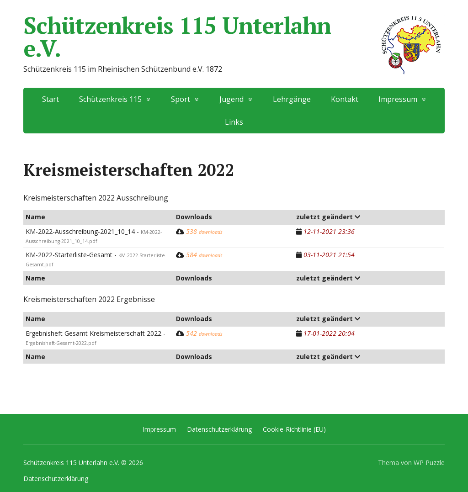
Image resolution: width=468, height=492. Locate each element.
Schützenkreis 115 (110, 99)
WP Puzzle (429, 462)
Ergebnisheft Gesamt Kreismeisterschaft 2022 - (95, 337)
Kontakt (344, 99)
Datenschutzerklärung (219, 429)
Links (234, 122)
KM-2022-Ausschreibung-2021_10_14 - (94, 235)
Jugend (231, 99)
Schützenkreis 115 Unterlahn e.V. (234, 36)
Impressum (397, 99)
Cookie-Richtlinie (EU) (294, 429)
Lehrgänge (292, 99)
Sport (180, 99)
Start (50, 99)
